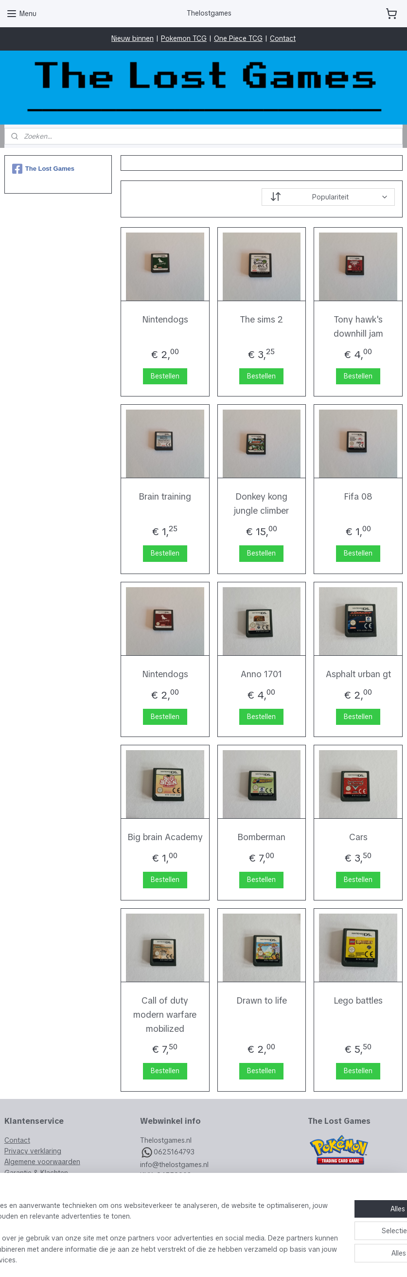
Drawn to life (261, 1000)
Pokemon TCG (184, 38)
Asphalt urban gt (358, 674)
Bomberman (262, 837)
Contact (283, 38)
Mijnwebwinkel (309, 1259)
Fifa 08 (358, 497)
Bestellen (165, 376)
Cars (358, 837)
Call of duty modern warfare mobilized (164, 1014)
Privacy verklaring (32, 1151)
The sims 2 (261, 319)
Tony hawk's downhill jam (358, 326)
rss (188, 1259)
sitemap (170, 1259)
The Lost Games (43, 169)
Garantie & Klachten (36, 1173)
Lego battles (358, 1000)
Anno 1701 (262, 674)
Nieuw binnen (132, 38)
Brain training (165, 497)
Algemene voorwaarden (42, 1161)
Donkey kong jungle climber (261, 504)
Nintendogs (165, 319)
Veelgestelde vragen (37, 1183)
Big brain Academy (165, 837)
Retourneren (24, 1194)
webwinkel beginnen (223, 1259)
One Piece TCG (238, 38)
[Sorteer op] (328, 197)
